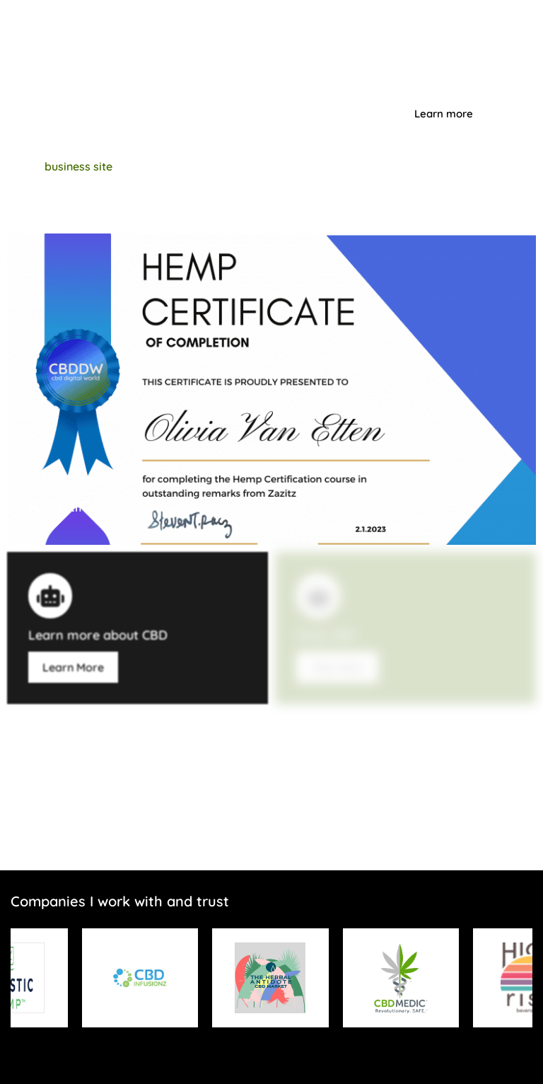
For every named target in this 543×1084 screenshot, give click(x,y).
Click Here (337, 667)
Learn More (73, 667)
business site (78, 166)
